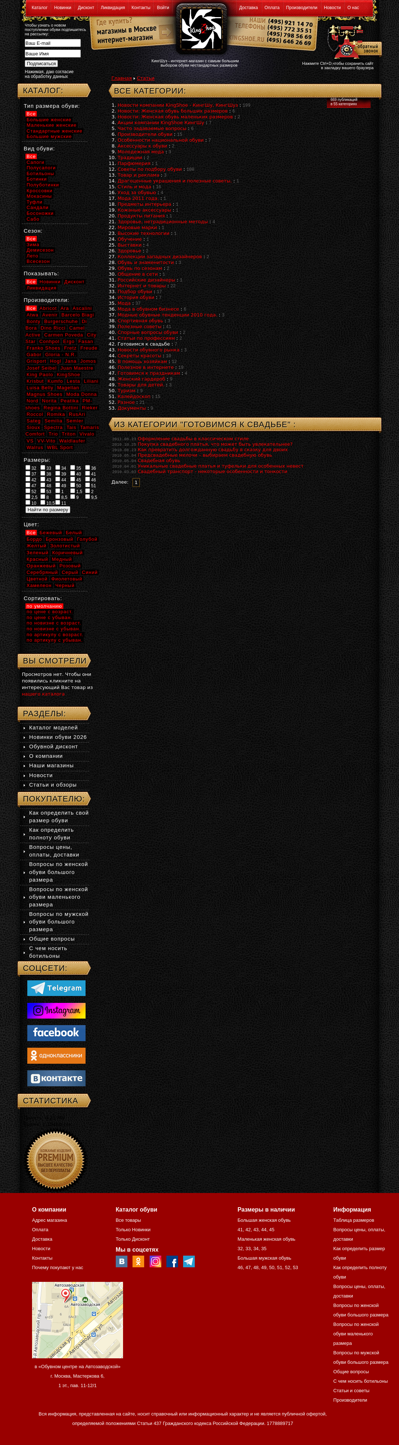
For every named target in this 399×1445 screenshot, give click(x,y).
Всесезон (38, 261)
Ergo (69, 341)
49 (60, 485)
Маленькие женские (52, 125)
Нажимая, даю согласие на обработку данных (49, 74)
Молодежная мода (141, 151)
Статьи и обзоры (53, 784)
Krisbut (35, 381)
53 (45, 491)
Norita (49, 400)
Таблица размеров (353, 1220)
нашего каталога (43, 694)
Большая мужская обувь (264, 1258)
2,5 (31, 497)
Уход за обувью (137, 192)
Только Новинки (133, 1229)
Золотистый (65, 545)
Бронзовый (60, 539)
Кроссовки (39, 190)
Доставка (248, 7)
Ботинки (37, 179)
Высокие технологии (143, 233)
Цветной (37, 579)
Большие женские (49, 119)
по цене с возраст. (50, 611)
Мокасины (39, 196)
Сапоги (35, 162)
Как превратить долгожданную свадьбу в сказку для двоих (213, 449)
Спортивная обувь (140, 320)
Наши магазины (51, 765)
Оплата (272, 7)
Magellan (68, 387)
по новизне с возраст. (54, 623)
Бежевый (51, 532)
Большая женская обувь (264, 1220)
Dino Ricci (53, 328)
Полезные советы (139, 326)
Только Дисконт (133, 1239)
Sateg (34, 421)
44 (60, 480)
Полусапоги (41, 167)
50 (75, 485)
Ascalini (82, 308)
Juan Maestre (77, 368)
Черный (65, 585)
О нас (353, 7)
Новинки (62, 7)
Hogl (55, 361)
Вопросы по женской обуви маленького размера (58, 896)
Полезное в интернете (146, 367)
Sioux (33, 427)
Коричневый (67, 552)
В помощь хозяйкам (142, 361)
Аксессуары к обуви (142, 146)
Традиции (130, 157)
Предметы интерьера (144, 204)
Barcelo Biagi (78, 315)
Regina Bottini (61, 407)
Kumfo (55, 381)
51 (90, 485)
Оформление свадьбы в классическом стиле (193, 438)
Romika (56, 414)
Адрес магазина (49, 1220)
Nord (32, 400)
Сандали (38, 207)
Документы (132, 408)
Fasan (85, 341)
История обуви (136, 297)
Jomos (88, 361)
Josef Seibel (42, 368)
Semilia (53, 421)
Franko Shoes (43, 348)
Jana (70, 361)
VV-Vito (46, 441)
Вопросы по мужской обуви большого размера (58, 921)
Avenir (50, 315)
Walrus (35, 447)
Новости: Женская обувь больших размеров (173, 111)
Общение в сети (138, 274)
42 (30, 480)
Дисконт (86, 7)
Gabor (34, 354)
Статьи (145, 78)
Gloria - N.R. (60, 354)
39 (60, 474)
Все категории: (150, 90)
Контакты (140, 7)
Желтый (37, 545)
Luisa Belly (40, 387)
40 (75, 474)
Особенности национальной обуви (161, 140)
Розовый (70, 565)
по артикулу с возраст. (55, 634)
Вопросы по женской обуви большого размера (58, 871)
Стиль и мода (134, 186)
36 (90, 468)
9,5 (91, 497)
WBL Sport (60, 447)
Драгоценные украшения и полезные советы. (175, 181)
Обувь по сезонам (140, 268)
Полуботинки (43, 185)
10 (30, 503)
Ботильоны (40, 173)
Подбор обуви (135, 291)
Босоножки (40, 213)
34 (60, 468)
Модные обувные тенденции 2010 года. (167, 315)
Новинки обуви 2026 (58, 737)
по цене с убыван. (49, 617)
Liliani (91, 381)
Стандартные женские (54, 131)
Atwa (33, 315)
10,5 (47, 503)
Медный (62, 559)
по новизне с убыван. (54, 628)
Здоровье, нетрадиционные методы (163, 221)
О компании (46, 756)
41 (90, 474)
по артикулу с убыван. (55, 640)
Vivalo (86, 434)
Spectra (53, 427)
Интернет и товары (142, 285)
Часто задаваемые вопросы (152, 128)
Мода (124, 303)
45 (75, 480)
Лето (32, 256)
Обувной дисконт (53, 746)
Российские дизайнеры (146, 280)
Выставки (130, 245)
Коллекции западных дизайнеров (160, 256)
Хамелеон (39, 585)
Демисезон (40, 250)
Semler (74, 421)
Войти (163, 7)
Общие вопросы (52, 939)
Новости (332, 7)
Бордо (34, 539)
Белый (74, 532)
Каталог (40, 7)
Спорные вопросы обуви (148, 332)
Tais (71, 427)
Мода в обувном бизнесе (148, 309)
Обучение (130, 239)
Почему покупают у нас (57, 1267)
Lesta (73, 381)
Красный (37, 559)
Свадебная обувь (159, 460)
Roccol (35, 414)
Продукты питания (141, 215)
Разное (126, 402)
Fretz (70, 348)
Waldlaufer (72, 441)
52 (30, 491)
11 (60, 503)
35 (75, 468)
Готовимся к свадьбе (144, 344)
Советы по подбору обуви (150, 169)
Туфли (35, 202)
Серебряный (42, 572)
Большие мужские (49, 136)
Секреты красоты (139, 355)
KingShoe (68, 374)
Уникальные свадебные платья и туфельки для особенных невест (221, 466)
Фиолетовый (66, 579)
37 (30, 474)
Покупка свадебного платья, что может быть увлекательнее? (215, 444)
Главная (121, 78)
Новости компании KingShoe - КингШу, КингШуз (178, 105)
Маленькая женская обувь (266, 1239)
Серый (70, 572)
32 (30, 468)
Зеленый (37, 552)
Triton (69, 434)
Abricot (48, 308)
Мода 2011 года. (138, 198)
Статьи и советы (351, 1390)
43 (45, 480)
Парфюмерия (134, 163)
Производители (301, 7)
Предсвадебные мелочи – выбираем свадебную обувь (205, 455)
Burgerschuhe (61, 321)
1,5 (76, 491)
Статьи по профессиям (146, 338)
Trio (53, 434)
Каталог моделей (53, 727)
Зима (33, 244)
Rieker (90, 407)
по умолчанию (44, 606)
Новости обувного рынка (148, 350)
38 (45, 474)
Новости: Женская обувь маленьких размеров (175, 116)
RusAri (77, 414)
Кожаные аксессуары (144, 210)
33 (45, 468)
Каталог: (43, 90)
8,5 (61, 497)
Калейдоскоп (134, 396)
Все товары (128, 1220)
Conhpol (49, 341)
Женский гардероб (141, 379)
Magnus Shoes (45, 394)
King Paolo (40, 374)
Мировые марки (137, 227)
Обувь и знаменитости (146, 262)
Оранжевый (41, 565)
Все (31, 114)
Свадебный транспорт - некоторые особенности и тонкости (212, 471)
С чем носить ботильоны (360, 1381)
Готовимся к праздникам (149, 373)
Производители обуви (145, 134)
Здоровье (129, 250)
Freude (89, 348)
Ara (64, 308)
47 (30, 485)
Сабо (33, 219)
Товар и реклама (138, 175)
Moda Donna (81, 394)
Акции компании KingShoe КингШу (161, 122)
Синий (90, 572)
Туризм (126, 390)
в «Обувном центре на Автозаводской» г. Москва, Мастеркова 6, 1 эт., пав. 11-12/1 (78, 1376)
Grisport (36, 361)
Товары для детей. (141, 384)
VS (30, 441)
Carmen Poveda (63, 335)
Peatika (69, 400)
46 (90, 480)
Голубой (87, 539)
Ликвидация (113, 7)
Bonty (33, 321)
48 (45, 485)
